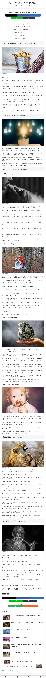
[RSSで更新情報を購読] (24, 604)
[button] (37, 15)
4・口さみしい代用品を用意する (20, 33)
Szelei (3, 71)
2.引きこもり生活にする (18, 30)
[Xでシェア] (8, 15)
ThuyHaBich (4, 549)
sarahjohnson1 (4, 201)
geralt (3, 144)
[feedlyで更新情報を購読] (22, 604)
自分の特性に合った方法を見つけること (20, 36)
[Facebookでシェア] (16, 15)
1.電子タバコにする (17, 28)
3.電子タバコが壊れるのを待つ (19, 31)
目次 (21, 21)
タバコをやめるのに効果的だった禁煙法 (20, 25)
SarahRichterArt (4, 465)
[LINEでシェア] (30, 15)
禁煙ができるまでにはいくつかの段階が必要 (21, 27)
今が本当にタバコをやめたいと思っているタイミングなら (23, 23)
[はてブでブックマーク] (23, 15)
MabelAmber (4, 271)
